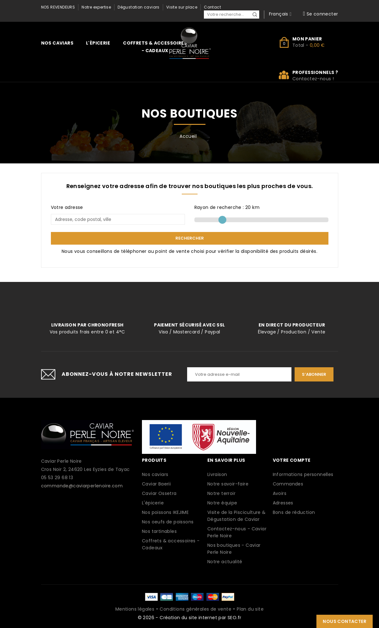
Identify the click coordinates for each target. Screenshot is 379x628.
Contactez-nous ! (313, 79)
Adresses (283, 503)
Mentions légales (134, 609)
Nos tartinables (159, 531)
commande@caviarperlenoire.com (82, 486)
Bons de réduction (294, 512)
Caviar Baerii (156, 484)
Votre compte (292, 460)
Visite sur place (181, 7)
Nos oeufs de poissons (167, 522)
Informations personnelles (303, 474)
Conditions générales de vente (195, 609)
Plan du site (250, 609)
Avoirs (279, 493)
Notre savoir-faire (227, 484)
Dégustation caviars (139, 7)
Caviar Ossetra (159, 493)
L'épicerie (98, 43)
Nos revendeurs (58, 7)
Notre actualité (224, 561)
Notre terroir (221, 493)
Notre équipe (222, 503)
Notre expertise (96, 7)
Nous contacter (344, 621)
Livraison (217, 474)
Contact (212, 7)
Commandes (288, 484)
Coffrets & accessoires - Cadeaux (155, 47)
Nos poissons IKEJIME (165, 512)
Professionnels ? (315, 72)
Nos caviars (57, 43)
